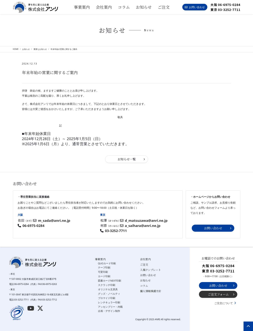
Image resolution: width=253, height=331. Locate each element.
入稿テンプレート (150, 270)
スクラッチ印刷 (106, 285)
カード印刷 (104, 276)
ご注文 (164, 7)
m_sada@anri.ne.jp (54, 220)
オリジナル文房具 (108, 289)
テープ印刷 (104, 267)
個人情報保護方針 (150, 291)
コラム (124, 7)
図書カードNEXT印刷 (109, 280)
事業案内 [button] (82, 7)
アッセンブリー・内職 (110, 306)
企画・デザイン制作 (109, 311)
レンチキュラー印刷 (109, 302)
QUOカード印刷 (107, 263)
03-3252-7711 (116, 230)
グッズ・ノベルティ (109, 293)
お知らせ (144, 7)
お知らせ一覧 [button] (126, 159)
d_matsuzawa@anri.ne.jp (146, 220)
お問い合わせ (148, 275)
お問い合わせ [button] (195, 7)
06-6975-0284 (34, 225)
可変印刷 (103, 272)
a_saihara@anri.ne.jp (143, 225)
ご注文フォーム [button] (218, 294)
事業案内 (100, 259)
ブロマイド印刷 (106, 298)
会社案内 (104, 7)
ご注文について (223, 303)
